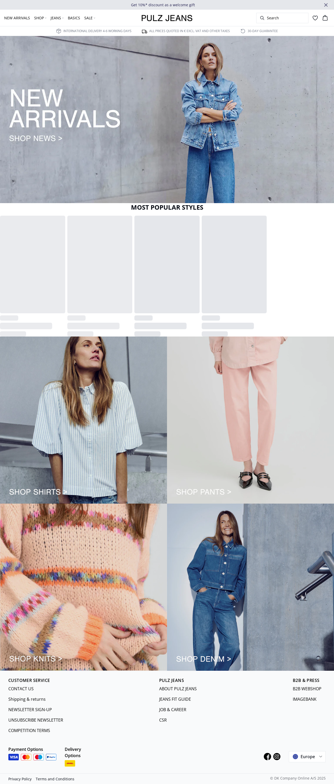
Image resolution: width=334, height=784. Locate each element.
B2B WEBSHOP (307, 689)
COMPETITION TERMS (29, 730)
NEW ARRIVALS (17, 17)
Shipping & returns (27, 699)
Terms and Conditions (55, 778)
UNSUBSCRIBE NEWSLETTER (35, 720)
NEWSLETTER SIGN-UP (30, 709)
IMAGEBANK (305, 699)
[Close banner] (326, 5)
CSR (163, 720)
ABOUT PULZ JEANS (178, 689)
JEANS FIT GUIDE (175, 699)
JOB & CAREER (172, 709)
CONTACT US (21, 689)
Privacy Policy (20, 778)
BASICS (74, 17)
